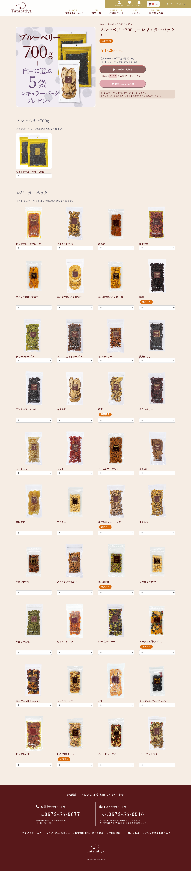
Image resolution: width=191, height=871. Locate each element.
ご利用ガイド (116, 12)
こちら (132, 820)
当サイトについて (74, 12)
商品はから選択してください (121, 76)
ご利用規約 (114, 833)
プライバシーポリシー (58, 833)
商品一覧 (96, 12)
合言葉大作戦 (156, 12)
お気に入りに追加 (124, 83)
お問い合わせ (132, 833)
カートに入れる (124, 69)
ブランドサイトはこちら (157, 833)
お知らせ (136, 12)
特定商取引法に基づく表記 (89, 833)
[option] (56, 67)
